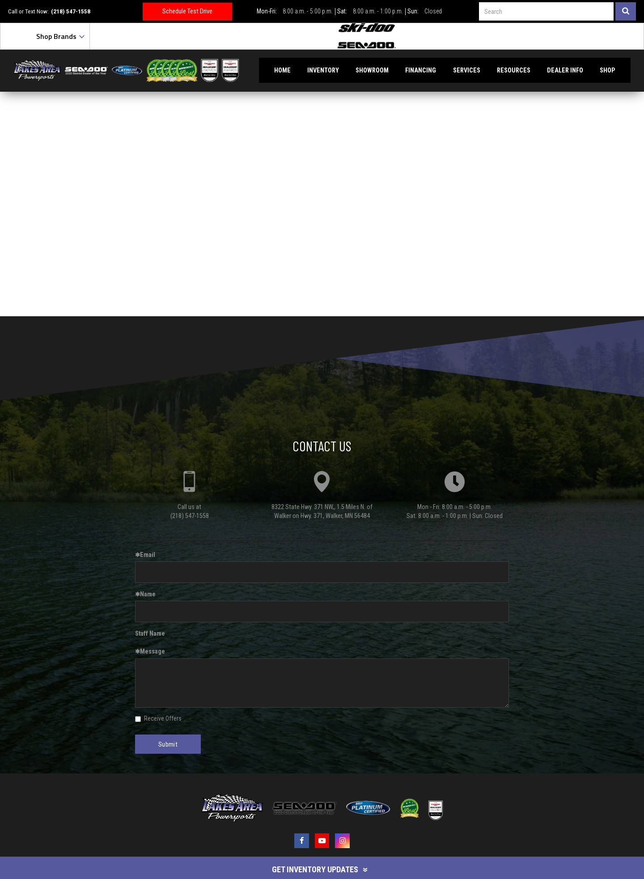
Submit (168, 744)
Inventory (323, 70)
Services (466, 70)
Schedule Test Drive (187, 11)
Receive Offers (158, 718)
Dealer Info (565, 70)
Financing (420, 70)
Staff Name (150, 633)
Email (145, 554)
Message (150, 651)
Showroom (372, 70)
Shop (607, 70)
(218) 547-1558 (70, 11)
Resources (513, 70)
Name (145, 594)
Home (282, 70)
